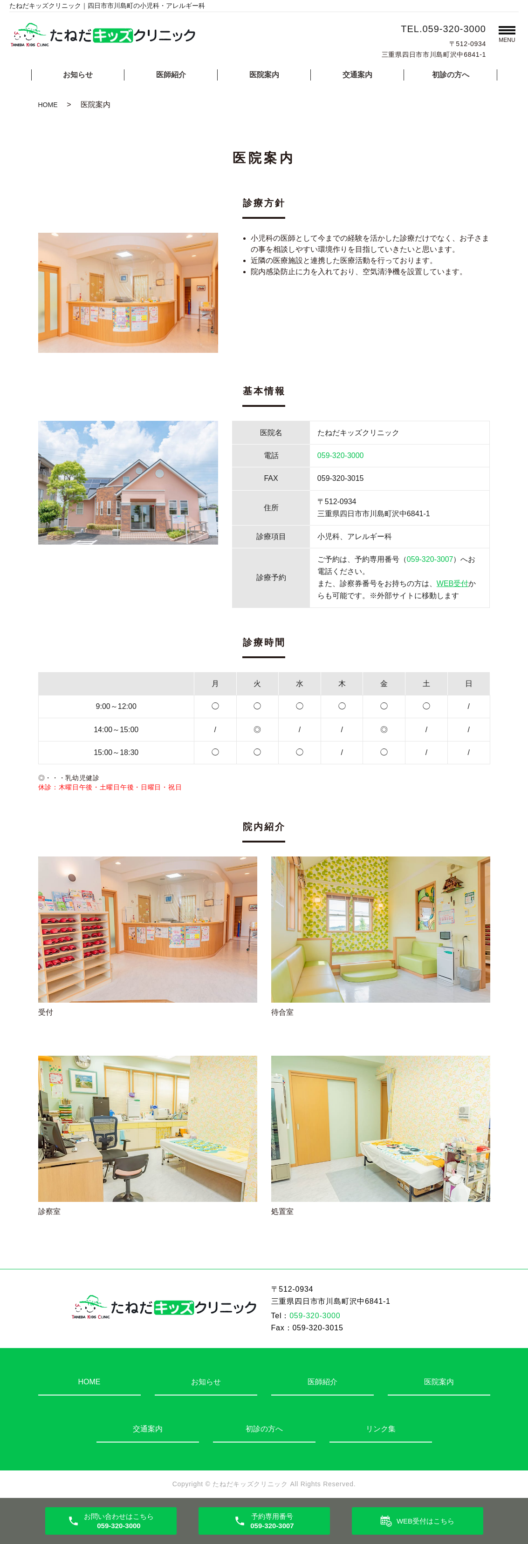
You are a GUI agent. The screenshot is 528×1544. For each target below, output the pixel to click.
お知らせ (78, 75)
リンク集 (381, 1429)
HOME (48, 104)
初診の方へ (450, 75)
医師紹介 (171, 75)
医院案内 (264, 75)
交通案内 (357, 75)
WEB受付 (452, 583)
